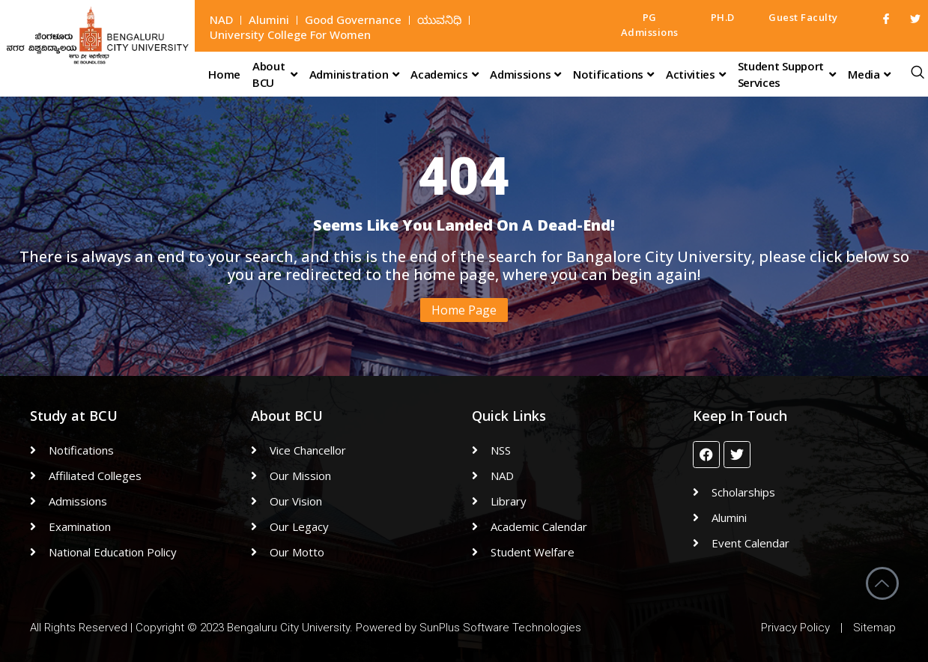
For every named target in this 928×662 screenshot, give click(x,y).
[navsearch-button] (917, 70)
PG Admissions (650, 24)
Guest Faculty (803, 17)
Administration (354, 74)
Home (224, 74)
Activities (696, 74)
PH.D (723, 17)
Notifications (613, 74)
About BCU (274, 74)
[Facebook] (880, 18)
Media (869, 74)
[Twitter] (909, 18)
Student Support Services (787, 74)
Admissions (525, 74)
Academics (444, 74)
